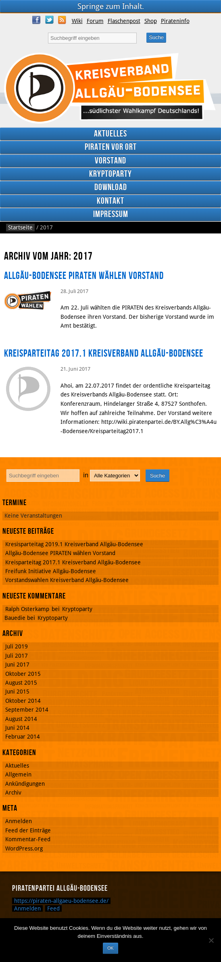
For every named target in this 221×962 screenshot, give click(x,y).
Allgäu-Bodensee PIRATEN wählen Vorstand (84, 276)
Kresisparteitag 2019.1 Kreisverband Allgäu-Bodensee (74, 544)
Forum (95, 21)
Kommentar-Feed (27, 839)
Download (110, 187)
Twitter (49, 19)
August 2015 (21, 682)
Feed (53, 908)
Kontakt (110, 201)
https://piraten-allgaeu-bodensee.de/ (61, 901)
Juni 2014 (17, 728)
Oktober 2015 (23, 674)
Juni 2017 (17, 664)
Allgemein (18, 774)
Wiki (77, 21)
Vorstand (110, 161)
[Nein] (211, 940)
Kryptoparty (110, 174)
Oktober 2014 (23, 701)
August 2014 (21, 719)
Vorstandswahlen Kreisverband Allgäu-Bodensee (67, 580)
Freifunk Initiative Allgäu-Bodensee (50, 571)
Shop (150, 21)
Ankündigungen (25, 783)
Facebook (36, 19)
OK (110, 947)
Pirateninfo (175, 21)
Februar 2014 (22, 736)
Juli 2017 (16, 655)
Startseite (20, 227)
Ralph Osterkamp (27, 609)
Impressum (110, 214)
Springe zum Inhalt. (110, 6)
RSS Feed (62, 19)
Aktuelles (110, 134)
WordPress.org (24, 848)
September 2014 (26, 709)
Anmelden (18, 821)
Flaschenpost (124, 21)
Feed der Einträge (28, 830)
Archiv (13, 792)
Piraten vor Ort (111, 147)
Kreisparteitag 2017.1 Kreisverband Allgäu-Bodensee (103, 353)
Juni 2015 (17, 691)
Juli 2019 (16, 646)
